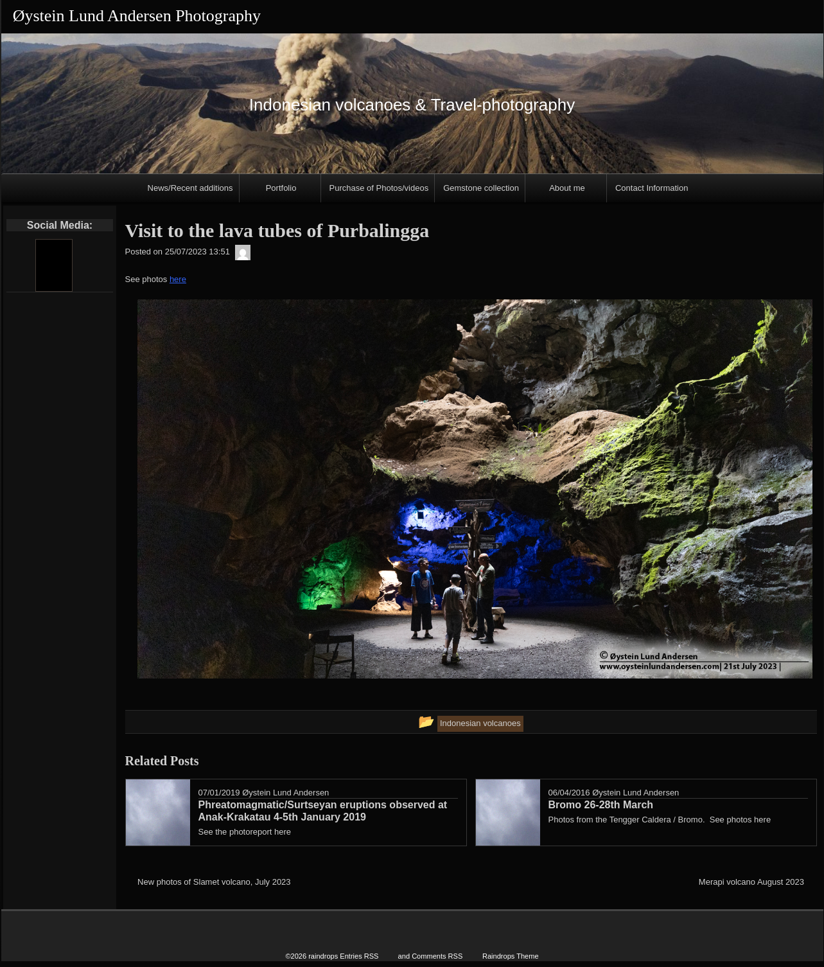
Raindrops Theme (510, 955)
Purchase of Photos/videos (379, 188)
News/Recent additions (190, 188)
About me (567, 188)
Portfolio (281, 188)
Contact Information (651, 188)
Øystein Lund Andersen (285, 792)
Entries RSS (359, 955)
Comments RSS (437, 955)
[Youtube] (53, 265)
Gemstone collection (481, 188)
